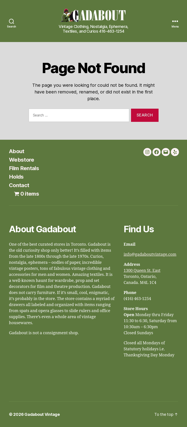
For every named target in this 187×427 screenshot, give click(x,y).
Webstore (21, 159)
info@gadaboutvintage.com (150, 254)
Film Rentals (24, 168)
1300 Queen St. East (142, 270)
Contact (19, 185)
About (16, 151)
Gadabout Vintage (42, 414)
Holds (16, 176)
